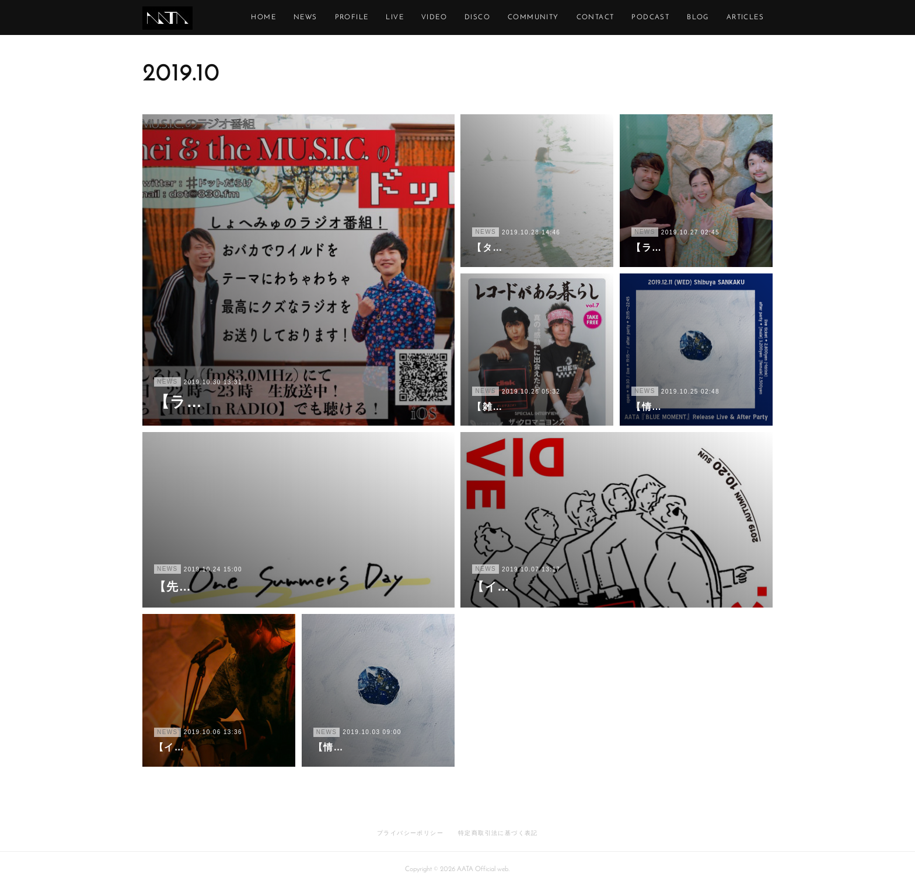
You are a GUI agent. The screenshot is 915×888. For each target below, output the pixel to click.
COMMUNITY (586, 17)
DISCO (530, 17)
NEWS (359, 17)
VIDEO (487, 17)
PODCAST (704, 17)
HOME (317, 17)
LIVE (448, 17)
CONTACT (649, 17)
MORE (752, 17)
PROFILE (405, 17)
